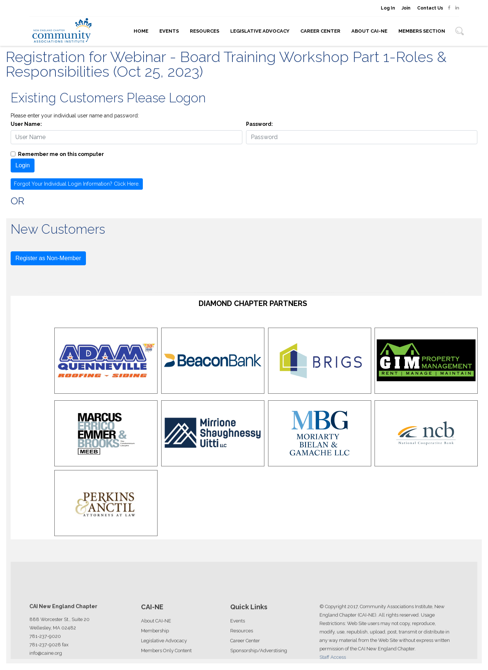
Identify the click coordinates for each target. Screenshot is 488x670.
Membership (155, 653)
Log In (388, 8)
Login (22, 165)
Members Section (421, 31)
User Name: (26, 124)
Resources (204, 31)
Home (141, 31)
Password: (259, 124)
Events (169, 31)
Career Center (320, 31)
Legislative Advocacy (259, 31)
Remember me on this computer (61, 154)
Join (406, 8)
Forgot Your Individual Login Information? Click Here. (77, 184)
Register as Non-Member (48, 258)
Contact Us (430, 8)
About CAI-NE (369, 31)
